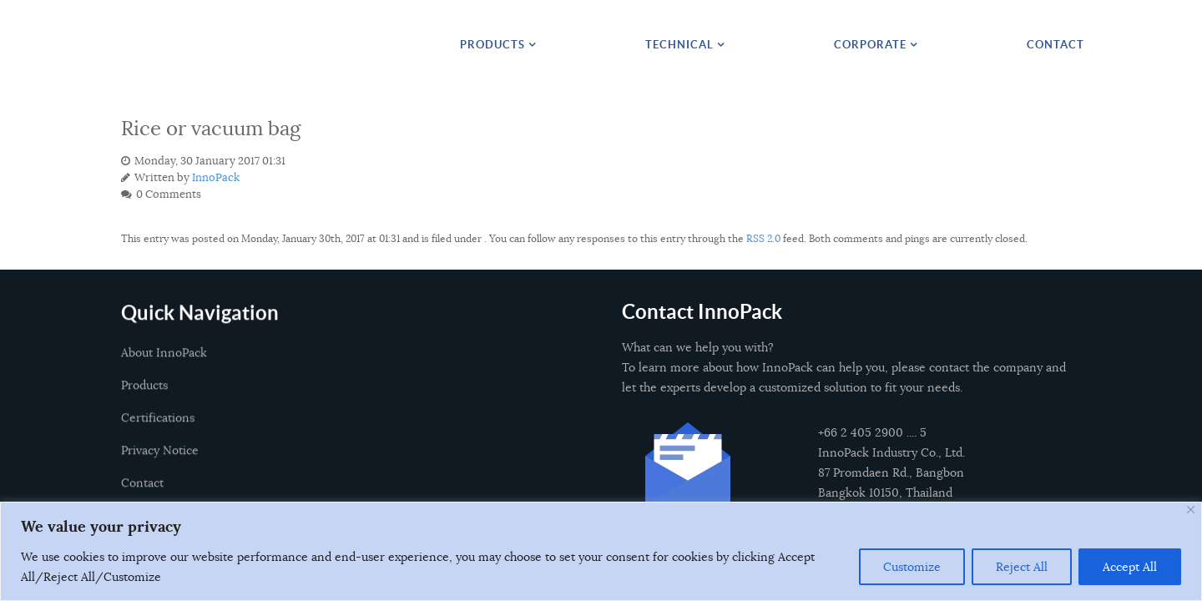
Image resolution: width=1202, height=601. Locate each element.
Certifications (157, 428)
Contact (142, 493)
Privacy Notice (160, 460)
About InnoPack (164, 363)
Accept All (1130, 566)
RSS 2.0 (763, 238)
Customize (912, 566)
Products (144, 395)
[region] (601, 551)
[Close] (1190, 509)
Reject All (1022, 566)
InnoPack (216, 177)
